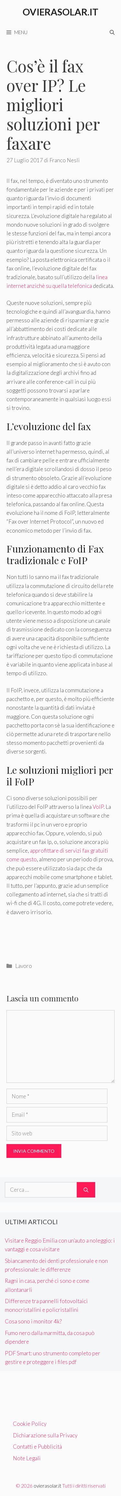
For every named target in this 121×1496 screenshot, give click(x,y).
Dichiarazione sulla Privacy (45, 1435)
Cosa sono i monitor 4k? (33, 1321)
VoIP (98, 806)
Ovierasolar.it (60, 11)
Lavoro (23, 965)
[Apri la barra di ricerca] (112, 32)
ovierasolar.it (47, 1486)
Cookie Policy (29, 1423)
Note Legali (27, 1458)
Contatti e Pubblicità (37, 1446)
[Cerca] (86, 1190)
